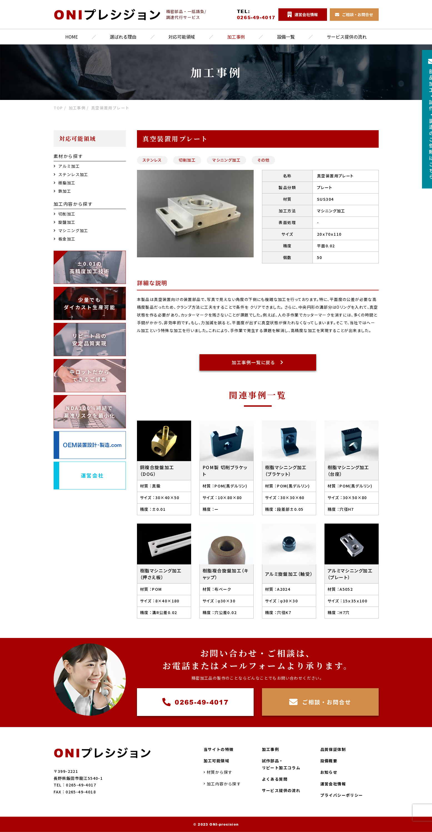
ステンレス (152, 160)
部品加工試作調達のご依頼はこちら (422, 120)
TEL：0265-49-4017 (75, 785)
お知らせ (329, 772)
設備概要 (329, 760)
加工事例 (236, 37)
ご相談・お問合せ (320, 702)
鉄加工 (62, 191)
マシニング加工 (226, 160)
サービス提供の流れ (347, 37)
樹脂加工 (65, 182)
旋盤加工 (65, 222)
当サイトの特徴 (219, 749)
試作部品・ (281, 764)
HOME (71, 37)
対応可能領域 (182, 37)
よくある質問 (275, 779)
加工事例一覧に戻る (258, 363)
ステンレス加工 (71, 174)
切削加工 (187, 160)
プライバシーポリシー (341, 795)
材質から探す (218, 772)
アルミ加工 (67, 166)
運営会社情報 (333, 783)
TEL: (253, 14)
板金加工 (65, 239)
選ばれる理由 (123, 37)
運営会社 (92, 475)
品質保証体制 (333, 749)
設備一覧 (286, 37)
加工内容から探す (222, 783)
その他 (263, 160)
